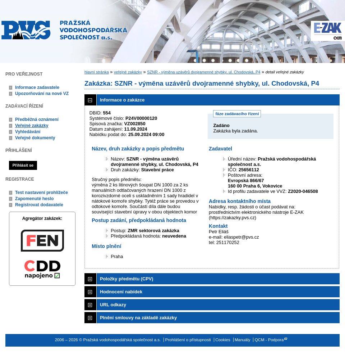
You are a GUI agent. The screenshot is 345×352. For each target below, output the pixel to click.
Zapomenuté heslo (34, 198)
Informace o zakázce (122, 100)
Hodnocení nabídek (121, 291)
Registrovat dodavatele (39, 204)
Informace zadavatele (37, 87)
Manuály (242, 340)
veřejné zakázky (128, 72)
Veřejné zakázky (32, 125)
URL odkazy (113, 304)
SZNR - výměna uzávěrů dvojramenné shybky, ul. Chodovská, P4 (203, 72)
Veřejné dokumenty (35, 137)
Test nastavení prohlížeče (41, 192)
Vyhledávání (28, 131)
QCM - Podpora (269, 340)
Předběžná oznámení (37, 119)
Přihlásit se (23, 165)
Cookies (222, 340)
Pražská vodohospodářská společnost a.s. (64, 29)
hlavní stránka (96, 72)
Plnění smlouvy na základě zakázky (138, 317)
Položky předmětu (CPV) (126, 278)
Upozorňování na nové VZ (42, 93)
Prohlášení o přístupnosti (188, 340)
